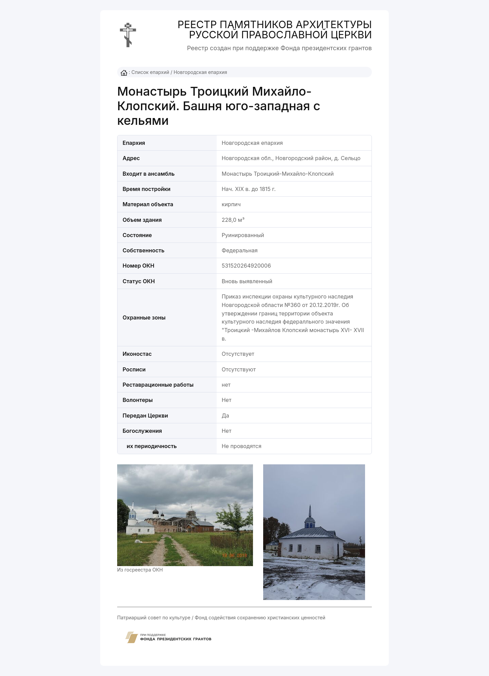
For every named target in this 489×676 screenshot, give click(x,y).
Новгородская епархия (200, 72)
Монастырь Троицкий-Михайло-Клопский (278, 173)
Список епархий (150, 72)
